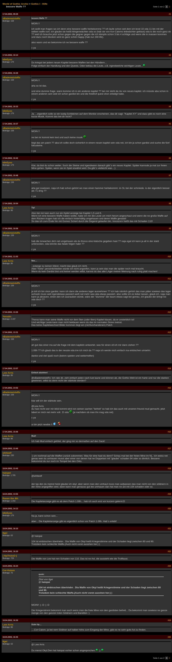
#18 (169, 468)
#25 (169, 637)
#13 (169, 332)
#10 (169, 256)
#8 (170, 203)
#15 (169, 388)
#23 (169, 566)
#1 (170, 14)
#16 (169, 432)
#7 (170, 175)
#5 (170, 124)
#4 (170, 106)
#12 (169, 312)
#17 (169, 448)
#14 (169, 368)
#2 (170, 55)
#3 (170, 73)
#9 (170, 228)
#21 (169, 528)
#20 (169, 508)
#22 (169, 551)
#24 (169, 620)
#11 (169, 279)
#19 (169, 494)
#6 (170, 158)
